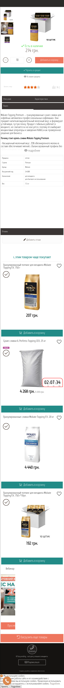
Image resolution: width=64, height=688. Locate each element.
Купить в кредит (32, 70)
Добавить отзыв (32, 239)
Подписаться (32, 662)
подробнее (32, 150)
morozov (43, 671)
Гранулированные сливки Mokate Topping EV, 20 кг (28, 417)
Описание (7, 99)
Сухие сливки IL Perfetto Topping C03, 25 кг (24, 341)
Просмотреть (15, 625)
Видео (5, 106)
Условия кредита (32, 76)
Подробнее (55, 684)
